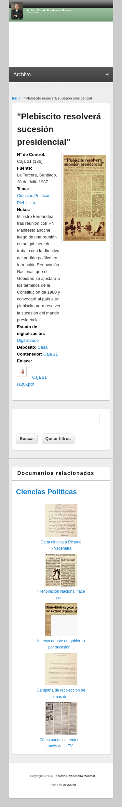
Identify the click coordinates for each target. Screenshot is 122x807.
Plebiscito (26, 202)
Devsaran (69, 784)
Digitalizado (28, 340)
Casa (42, 347)
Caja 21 (50, 354)
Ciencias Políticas (33, 195)
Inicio (16, 98)
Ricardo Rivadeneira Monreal (75, 776)
